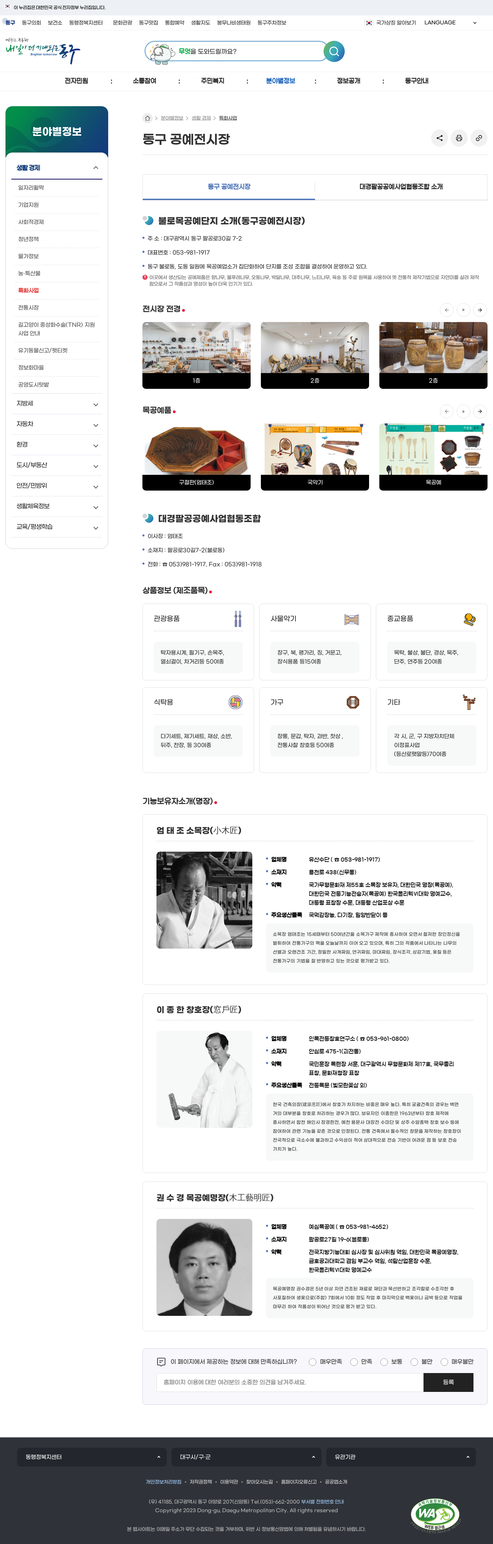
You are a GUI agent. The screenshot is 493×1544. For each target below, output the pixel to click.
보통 (396, 1362)
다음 (480, 310)
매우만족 (331, 1362)
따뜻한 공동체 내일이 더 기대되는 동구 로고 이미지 (42, 51)
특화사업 (228, 118)
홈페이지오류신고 (299, 1482)
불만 (426, 1362)
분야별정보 (172, 118)
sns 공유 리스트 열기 (439, 138)
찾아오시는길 (259, 1482)
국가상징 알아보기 (396, 23)
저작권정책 (201, 1482)
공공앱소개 (336, 1482)
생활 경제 (201, 118)
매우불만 (462, 1362)
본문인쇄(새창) (459, 138)
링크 (479, 138)
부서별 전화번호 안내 (322, 1502)
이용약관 (229, 1482)
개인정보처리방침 (163, 1482)
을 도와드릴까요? (208, 51)
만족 (366, 1362)
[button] (76, 81)
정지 (463, 310)
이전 (447, 310)
